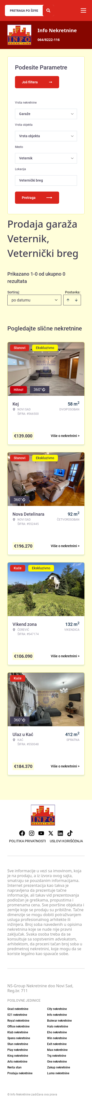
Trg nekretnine (56, 1055)
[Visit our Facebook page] (22, 833)
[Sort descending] (76, 300)
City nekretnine (57, 1009)
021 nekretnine (17, 1015)
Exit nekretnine (56, 1044)
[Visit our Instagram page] (32, 833)
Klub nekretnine (17, 1032)
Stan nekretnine (17, 1044)
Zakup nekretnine (58, 1067)
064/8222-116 (49, 39)
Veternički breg (31, 180)
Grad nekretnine (17, 1009)
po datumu (21, 300)
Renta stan (14, 1067)
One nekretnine (57, 1061)
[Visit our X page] (51, 833)
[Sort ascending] (68, 300)
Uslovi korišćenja (66, 841)
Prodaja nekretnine (19, 1073)
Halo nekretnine (57, 1026)
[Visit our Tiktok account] (70, 833)
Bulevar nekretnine (59, 1020)
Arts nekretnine (17, 1061)
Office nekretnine (18, 1026)
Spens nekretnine (18, 1038)
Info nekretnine (57, 1015)
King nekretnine (17, 1055)
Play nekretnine (17, 1050)
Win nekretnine (57, 1038)
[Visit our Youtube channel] (41, 833)
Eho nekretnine (57, 1032)
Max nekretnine (57, 1050)
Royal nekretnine (18, 1020)
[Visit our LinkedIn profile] (60, 833)
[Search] (48, 10)
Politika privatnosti (27, 841)
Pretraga (37, 198)
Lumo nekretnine (58, 1073)
